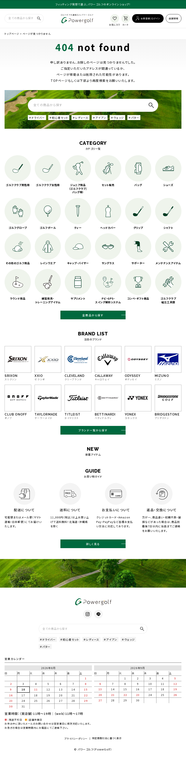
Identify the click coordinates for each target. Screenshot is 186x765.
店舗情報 (173, 18)
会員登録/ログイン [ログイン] (150, 18)
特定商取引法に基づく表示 (107, 745)
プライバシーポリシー (76, 745)
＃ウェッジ (117, 117)
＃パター (133, 117)
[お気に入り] (114, 18)
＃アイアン (99, 117)
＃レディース (80, 117)
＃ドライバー (37, 117)
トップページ (12, 33)
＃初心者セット (58, 117)
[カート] (125, 18)
